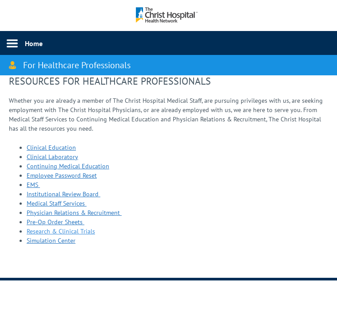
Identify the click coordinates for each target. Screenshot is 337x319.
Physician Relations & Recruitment (74, 213)
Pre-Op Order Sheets (55, 222)
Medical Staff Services (57, 203)
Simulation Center (51, 241)
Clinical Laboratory (52, 157)
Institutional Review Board (63, 194)
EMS (33, 185)
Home (34, 43)
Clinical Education (51, 148)
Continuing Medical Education (68, 166)
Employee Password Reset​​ (62, 175)
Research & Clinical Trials (61, 231)
